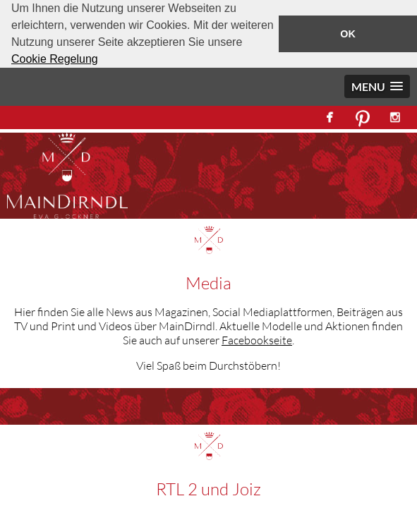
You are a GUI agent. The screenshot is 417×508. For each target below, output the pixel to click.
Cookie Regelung (54, 59)
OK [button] (348, 34)
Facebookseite (257, 340)
